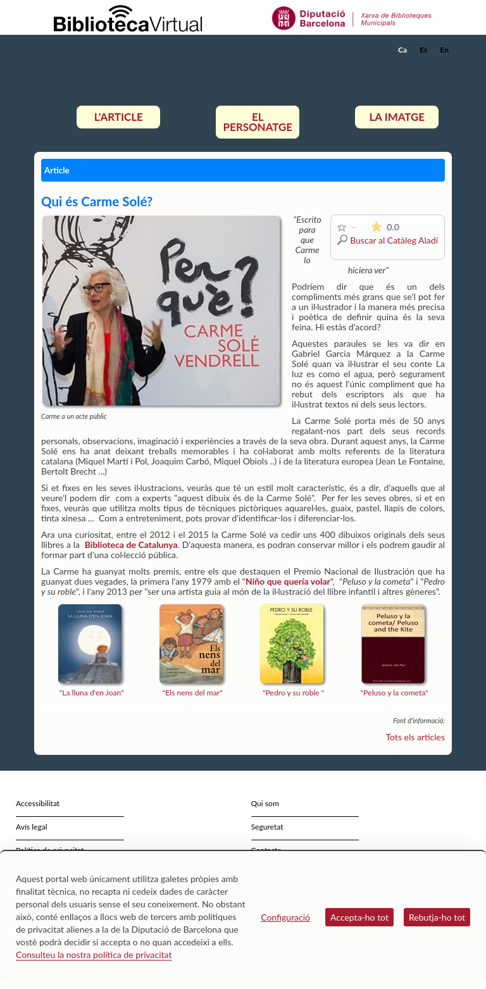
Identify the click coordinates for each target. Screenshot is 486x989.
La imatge (397, 116)
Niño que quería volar (288, 581)
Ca (402, 49)
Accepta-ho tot (359, 917)
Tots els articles (416, 736)
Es (423, 49)
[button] (444, 67)
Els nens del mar (192, 692)
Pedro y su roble (293, 692)
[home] (85, 50)
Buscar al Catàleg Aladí (394, 240)
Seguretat (267, 826)
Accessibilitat (37, 803)
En (444, 49)
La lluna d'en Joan (91, 692)
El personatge (258, 122)
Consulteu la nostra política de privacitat (94, 954)
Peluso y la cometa (394, 692)
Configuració (285, 917)
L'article (118, 116)
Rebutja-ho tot (437, 917)
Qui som (265, 803)
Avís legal (31, 826)
